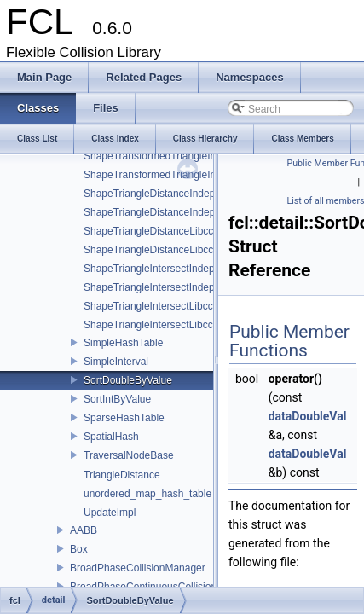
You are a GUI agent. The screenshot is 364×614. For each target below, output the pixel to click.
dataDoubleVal (308, 416)
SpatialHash (111, 437)
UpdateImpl (110, 512)
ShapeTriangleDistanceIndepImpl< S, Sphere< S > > (203, 212)
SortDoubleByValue (128, 380)
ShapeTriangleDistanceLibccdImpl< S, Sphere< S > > (205, 250)
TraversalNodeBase (129, 455)
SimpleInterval (116, 362)
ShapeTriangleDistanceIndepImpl (159, 194)
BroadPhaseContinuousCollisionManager (163, 587)
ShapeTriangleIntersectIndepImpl (159, 269)
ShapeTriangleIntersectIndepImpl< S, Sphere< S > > (202, 287)
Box (79, 549)
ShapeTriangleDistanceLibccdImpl (161, 231)
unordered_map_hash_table (147, 494)
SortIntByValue (117, 399)
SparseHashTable (124, 418)
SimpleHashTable (123, 343)
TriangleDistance (122, 475)
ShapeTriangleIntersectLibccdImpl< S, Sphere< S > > (205, 325)
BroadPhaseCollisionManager (137, 568)
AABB (83, 530)
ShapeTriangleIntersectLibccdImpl (161, 306)
